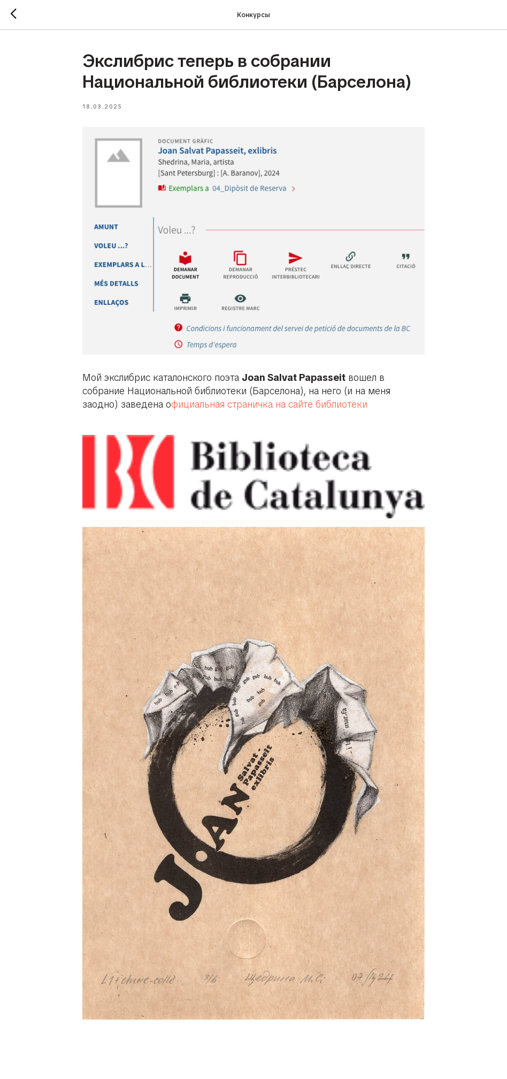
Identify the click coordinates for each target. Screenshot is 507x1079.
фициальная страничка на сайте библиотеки (269, 404)
